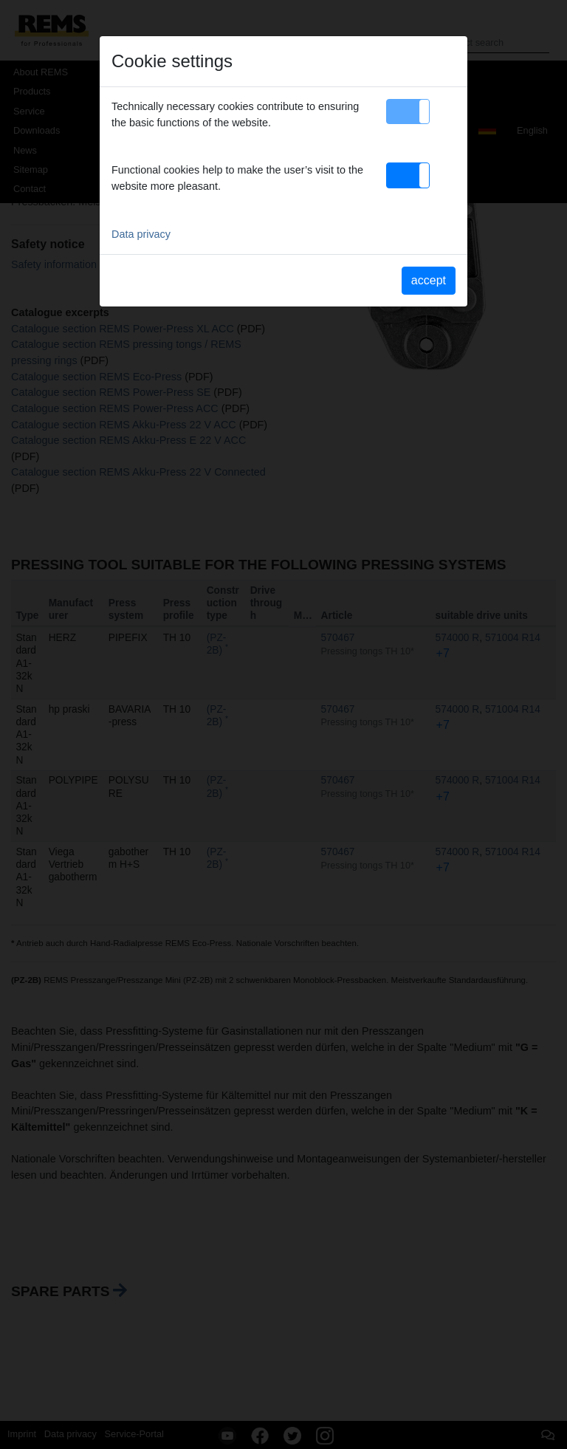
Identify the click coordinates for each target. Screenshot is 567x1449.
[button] (408, 111)
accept (428, 280)
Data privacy (141, 234)
